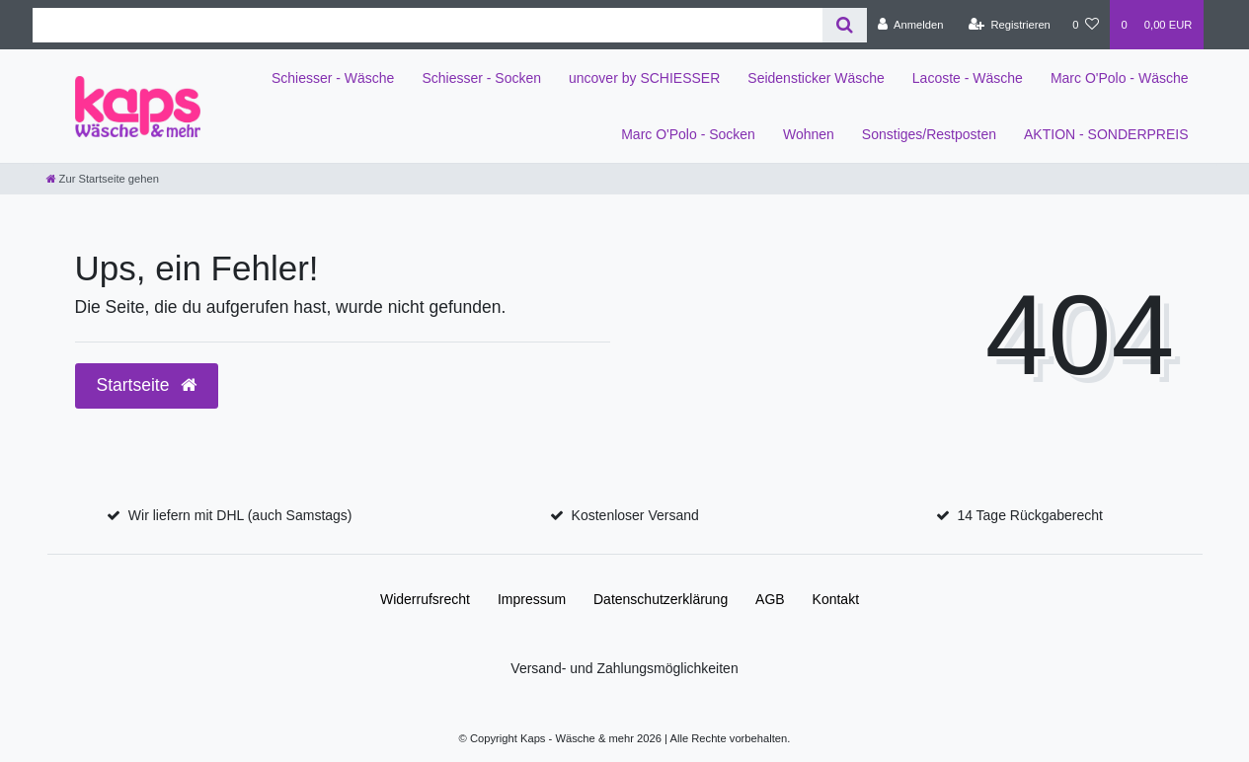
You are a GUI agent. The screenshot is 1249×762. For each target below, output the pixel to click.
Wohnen (808, 134)
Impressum (532, 599)
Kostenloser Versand (635, 515)
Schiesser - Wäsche (333, 78)
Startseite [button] (147, 385)
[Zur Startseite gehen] (102, 179)
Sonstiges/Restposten (929, 134)
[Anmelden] (911, 24)
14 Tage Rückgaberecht (1030, 515)
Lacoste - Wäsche (967, 78)
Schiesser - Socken (481, 78)
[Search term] (427, 25)
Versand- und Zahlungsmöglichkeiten (624, 668)
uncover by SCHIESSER (644, 78)
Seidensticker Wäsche (816, 78)
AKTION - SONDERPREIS (1106, 134)
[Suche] (844, 25)
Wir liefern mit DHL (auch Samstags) (240, 515)
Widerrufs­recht (425, 599)
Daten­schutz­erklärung (660, 599)
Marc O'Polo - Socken (688, 134)
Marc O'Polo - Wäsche (1120, 78)
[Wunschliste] (1085, 24)
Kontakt (836, 599)
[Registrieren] (1009, 24)
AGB (770, 599)
